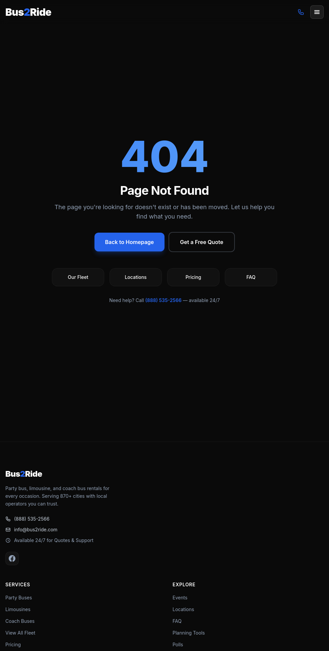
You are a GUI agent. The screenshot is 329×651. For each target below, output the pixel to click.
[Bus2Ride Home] (28, 12)
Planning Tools (189, 633)
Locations (183, 609)
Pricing (13, 644)
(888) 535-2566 (163, 300)
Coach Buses (20, 621)
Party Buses (18, 597)
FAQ (177, 621)
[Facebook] (12, 558)
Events (180, 597)
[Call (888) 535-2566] (301, 12)
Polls (178, 644)
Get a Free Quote (201, 242)
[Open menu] (317, 12)
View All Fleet (20, 633)
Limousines (17, 609)
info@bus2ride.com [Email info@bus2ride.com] (31, 529)
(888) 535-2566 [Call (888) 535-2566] (27, 519)
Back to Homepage (129, 242)
